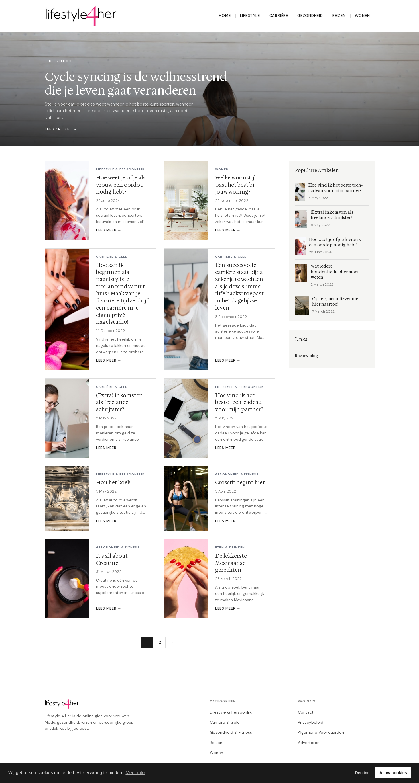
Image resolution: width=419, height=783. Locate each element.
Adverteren (309, 742)
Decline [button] (362, 772)
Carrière (278, 15)
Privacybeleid (310, 722)
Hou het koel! (113, 482)
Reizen (339, 15)
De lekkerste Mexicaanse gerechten (231, 563)
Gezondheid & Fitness (231, 732)
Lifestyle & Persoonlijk (231, 712)
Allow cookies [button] (393, 772)
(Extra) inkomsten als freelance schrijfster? (119, 402)
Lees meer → (108, 230)
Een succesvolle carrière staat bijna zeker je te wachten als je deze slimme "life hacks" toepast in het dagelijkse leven (239, 286)
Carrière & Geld (225, 722)
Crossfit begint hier (240, 482)
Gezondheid (310, 15)
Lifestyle (250, 15)
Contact (306, 712)
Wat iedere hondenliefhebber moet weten (335, 272)
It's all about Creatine (112, 559)
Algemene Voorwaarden (321, 732)
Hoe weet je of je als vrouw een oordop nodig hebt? (121, 185)
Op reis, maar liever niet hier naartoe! (336, 301)
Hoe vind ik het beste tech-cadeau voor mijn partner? (239, 402)
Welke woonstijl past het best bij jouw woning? (235, 185)
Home (225, 15)
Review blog (306, 355)
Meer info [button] (135, 772)
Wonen (362, 15)
